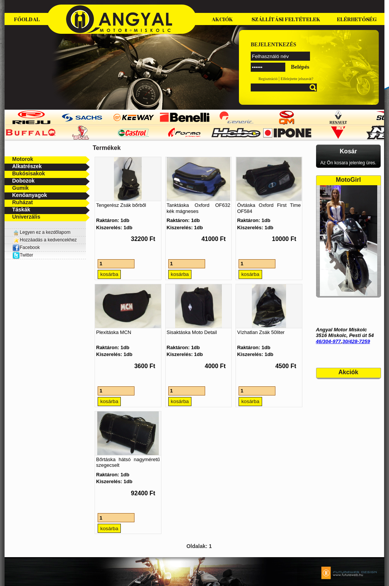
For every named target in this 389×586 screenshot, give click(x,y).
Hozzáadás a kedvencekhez (48, 240)
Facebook (26, 247)
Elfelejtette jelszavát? (297, 79)
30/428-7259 (356, 341)
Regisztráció (267, 79)
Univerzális (26, 217)
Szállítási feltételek (285, 19)
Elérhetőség (357, 19)
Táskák (21, 209)
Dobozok (23, 181)
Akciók (222, 19)
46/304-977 (328, 341)
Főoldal (27, 19)
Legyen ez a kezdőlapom (45, 232)
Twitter (26, 255)
